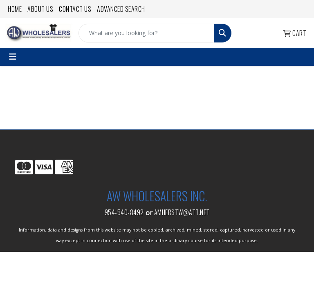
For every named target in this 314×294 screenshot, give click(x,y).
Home (15, 9)
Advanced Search (121, 9)
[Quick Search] (146, 33)
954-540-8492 (124, 212)
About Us (40, 9)
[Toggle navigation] (12, 56)
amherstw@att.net (182, 212)
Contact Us (75, 9)
